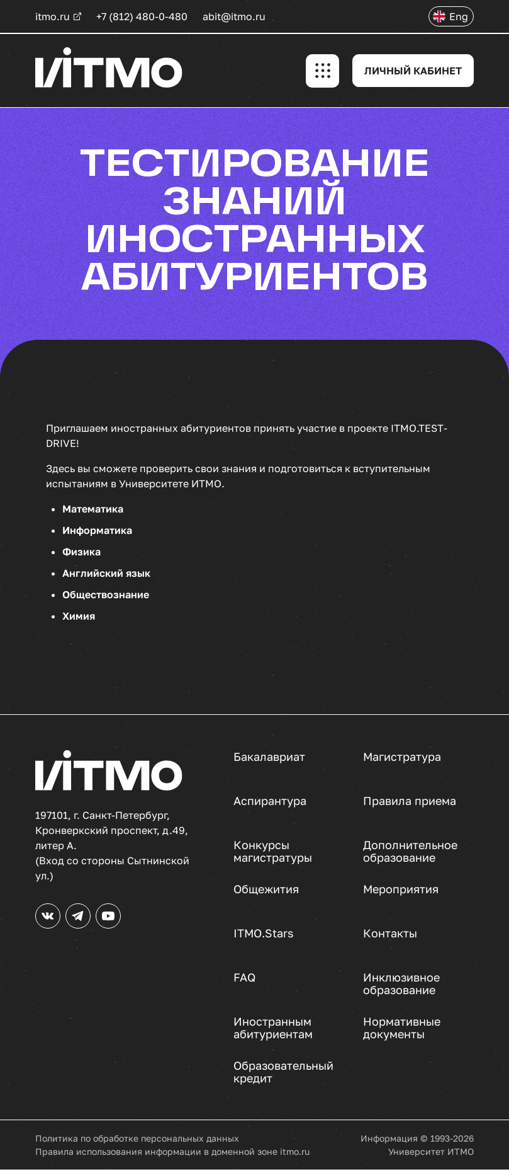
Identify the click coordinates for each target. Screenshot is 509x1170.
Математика (92, 508)
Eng (458, 16)
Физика (81, 551)
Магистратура (402, 756)
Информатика (97, 530)
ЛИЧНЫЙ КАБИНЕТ (413, 70)
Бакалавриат (269, 756)
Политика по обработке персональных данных (137, 1138)
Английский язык (106, 573)
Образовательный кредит (283, 1071)
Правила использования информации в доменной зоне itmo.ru (172, 1151)
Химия (78, 616)
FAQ (244, 977)
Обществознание (105, 594)
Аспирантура (269, 801)
